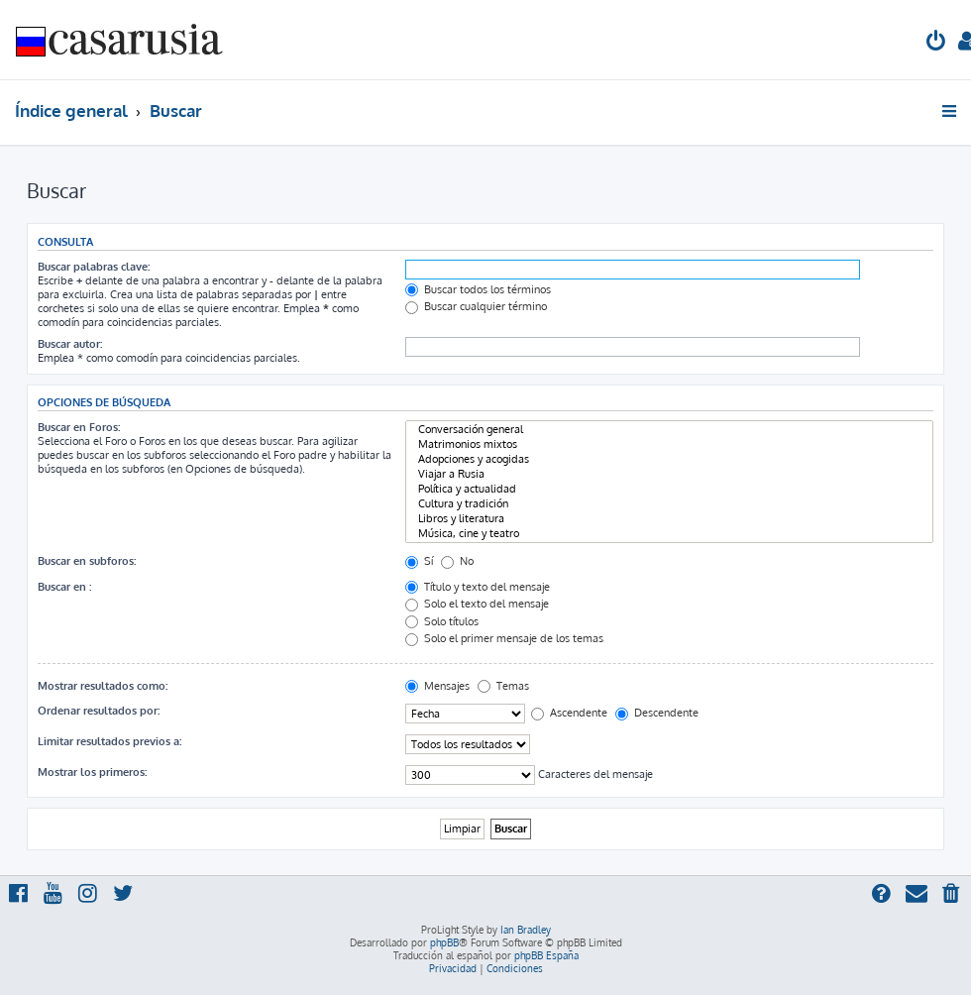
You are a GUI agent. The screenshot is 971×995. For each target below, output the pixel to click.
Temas (503, 686)
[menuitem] (936, 43)
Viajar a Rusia (669, 474)
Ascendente (569, 712)
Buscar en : (64, 587)
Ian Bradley (525, 930)
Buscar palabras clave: (94, 267)
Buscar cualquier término (476, 306)
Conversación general (669, 429)
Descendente (657, 712)
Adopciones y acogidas (669, 459)
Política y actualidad (669, 489)
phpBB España (546, 955)
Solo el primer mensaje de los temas (504, 638)
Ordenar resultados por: (99, 711)
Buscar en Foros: (79, 427)
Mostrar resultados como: (102, 686)
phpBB (444, 942)
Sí (419, 561)
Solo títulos (442, 621)
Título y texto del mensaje (477, 587)
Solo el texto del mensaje (477, 603)
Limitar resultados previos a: (109, 741)
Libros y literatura (669, 518)
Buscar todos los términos (478, 289)
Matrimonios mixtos (669, 444)
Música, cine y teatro (669, 533)
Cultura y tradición (669, 504)
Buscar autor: (70, 344)
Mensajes (437, 686)
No (457, 561)
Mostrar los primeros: (92, 772)
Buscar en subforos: (87, 561)
